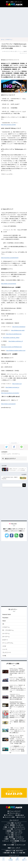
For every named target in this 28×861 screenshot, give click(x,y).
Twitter (7, 538)
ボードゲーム (6, 636)
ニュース (4, 649)
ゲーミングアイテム (7, 643)
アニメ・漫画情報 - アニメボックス (14, 825)
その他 (4, 655)
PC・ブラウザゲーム (14, 454)
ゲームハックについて (14, 811)
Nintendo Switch (6, 614)
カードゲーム (6, 633)
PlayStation (5, 617)
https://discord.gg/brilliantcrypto (14, 334)
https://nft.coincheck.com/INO (8, 124)
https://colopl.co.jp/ (17, 383)
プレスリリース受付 (10, 817)
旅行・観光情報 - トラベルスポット (14, 837)
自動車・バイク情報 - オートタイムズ (14, 839)
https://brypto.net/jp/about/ (18, 326)
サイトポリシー (10, 815)
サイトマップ (21, 817)
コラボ (4, 646)
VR (3, 624)
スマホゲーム (4, 454)
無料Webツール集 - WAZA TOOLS (14, 850)
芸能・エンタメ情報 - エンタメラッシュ (15, 827)
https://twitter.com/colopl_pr (12, 387)
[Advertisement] (14, 22)
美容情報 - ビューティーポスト (14, 831)
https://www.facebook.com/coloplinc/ (10, 393)
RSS (21, 538)
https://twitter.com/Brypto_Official (11, 337)
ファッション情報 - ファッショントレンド (14, 829)
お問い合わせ (20, 815)
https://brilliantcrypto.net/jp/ (17, 330)
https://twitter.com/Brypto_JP (16, 341)
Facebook (11, 538)
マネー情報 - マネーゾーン (14, 835)
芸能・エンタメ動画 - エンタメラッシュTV (14, 844)
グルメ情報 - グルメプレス (14, 823)
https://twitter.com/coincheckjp (8, 283)
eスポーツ (5, 639)
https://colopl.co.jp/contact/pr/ (8, 403)
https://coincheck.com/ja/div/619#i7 (10, 257)
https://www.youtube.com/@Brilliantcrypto (11, 346)
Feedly (16, 538)
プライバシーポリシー (14, 813)
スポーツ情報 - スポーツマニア (14, 833)
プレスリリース (6, 652)
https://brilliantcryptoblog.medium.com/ (15, 350)
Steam (4, 620)
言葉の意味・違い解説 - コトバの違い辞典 (14, 852)
